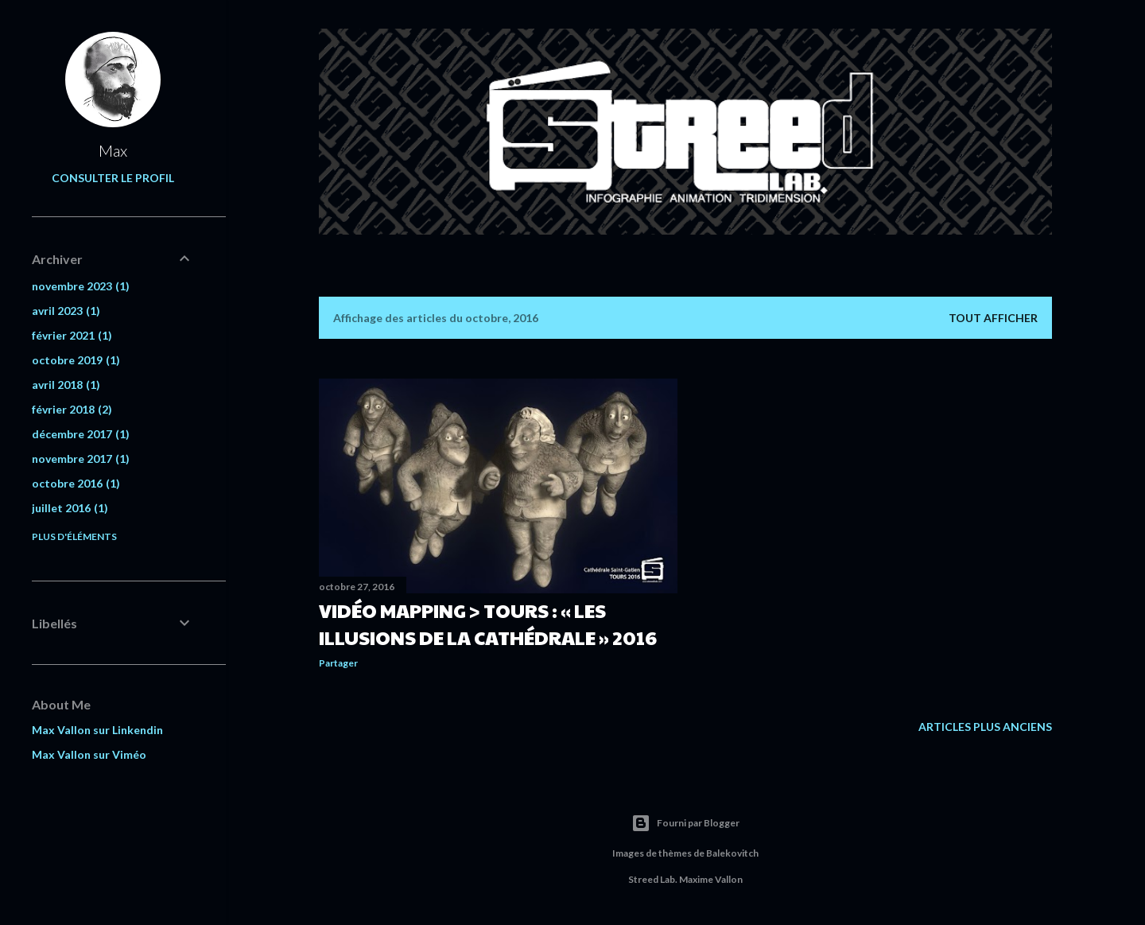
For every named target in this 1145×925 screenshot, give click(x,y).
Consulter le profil (113, 178)
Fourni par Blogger (685, 823)
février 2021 (72, 335)
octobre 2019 (76, 360)
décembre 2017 (81, 434)
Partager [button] (338, 663)
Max (113, 150)
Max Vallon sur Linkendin (97, 730)
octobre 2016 (76, 483)
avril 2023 (66, 310)
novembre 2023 (81, 286)
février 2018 (72, 409)
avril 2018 (66, 384)
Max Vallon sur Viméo (89, 754)
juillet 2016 (70, 508)
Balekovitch (732, 853)
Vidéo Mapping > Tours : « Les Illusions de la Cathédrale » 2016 (488, 624)
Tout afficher (993, 318)
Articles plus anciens (985, 726)
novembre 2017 (81, 458)
